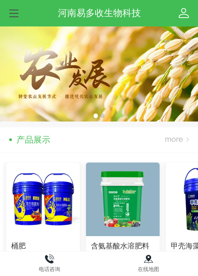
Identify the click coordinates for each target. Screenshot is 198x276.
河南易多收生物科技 (99, 13)
